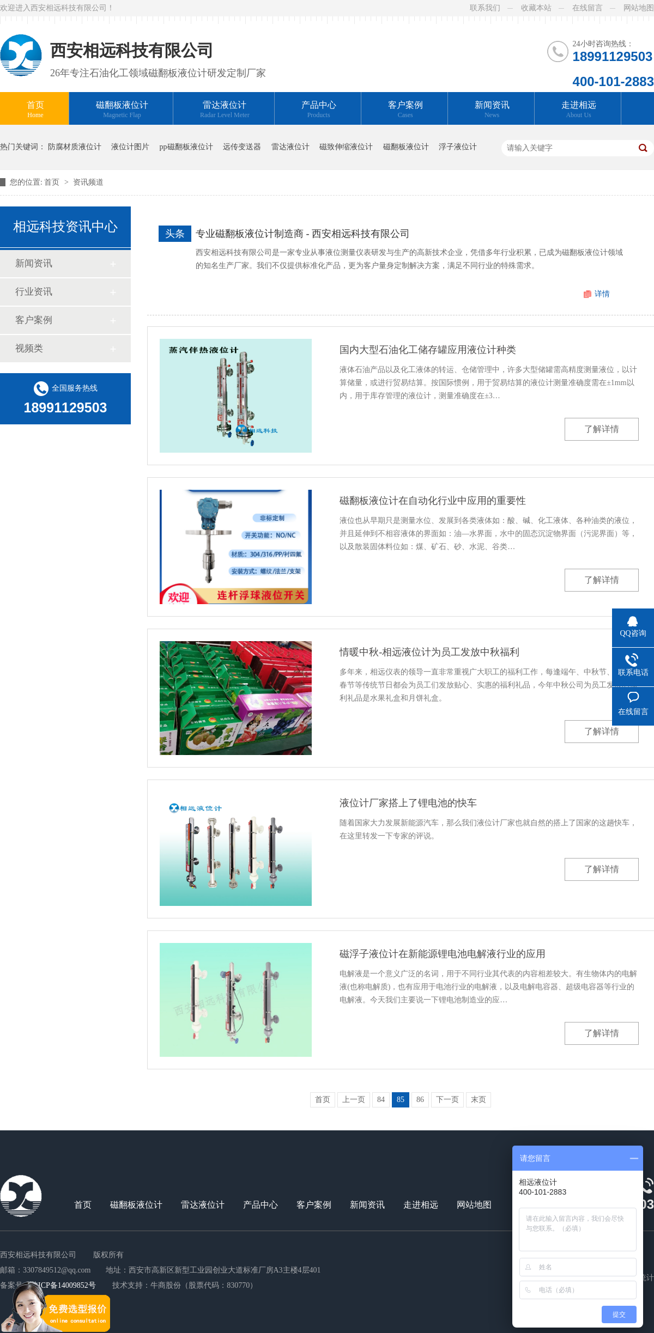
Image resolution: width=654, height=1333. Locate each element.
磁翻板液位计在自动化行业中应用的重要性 (433, 500)
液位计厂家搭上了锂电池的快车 (408, 803)
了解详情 (601, 429)
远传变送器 (242, 147)
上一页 (353, 1099)
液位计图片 (130, 147)
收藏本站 (536, 8)
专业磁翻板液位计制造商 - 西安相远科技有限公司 (303, 233)
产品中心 (318, 109)
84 (381, 1099)
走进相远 (578, 109)
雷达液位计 (225, 109)
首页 (35, 109)
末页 (478, 1099)
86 (420, 1099)
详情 (602, 294)
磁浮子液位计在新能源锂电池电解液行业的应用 (443, 953)
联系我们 (485, 8)
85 (400, 1099)
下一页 (447, 1099)
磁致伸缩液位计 (346, 147)
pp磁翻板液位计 (186, 147)
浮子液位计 (458, 147)
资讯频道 (88, 182)
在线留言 (587, 8)
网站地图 (638, 8)
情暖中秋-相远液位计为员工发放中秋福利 (429, 652)
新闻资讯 (492, 109)
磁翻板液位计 (122, 109)
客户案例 (405, 109)
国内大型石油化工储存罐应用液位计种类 (428, 349)
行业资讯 (33, 292)
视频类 (29, 348)
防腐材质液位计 (74, 147)
